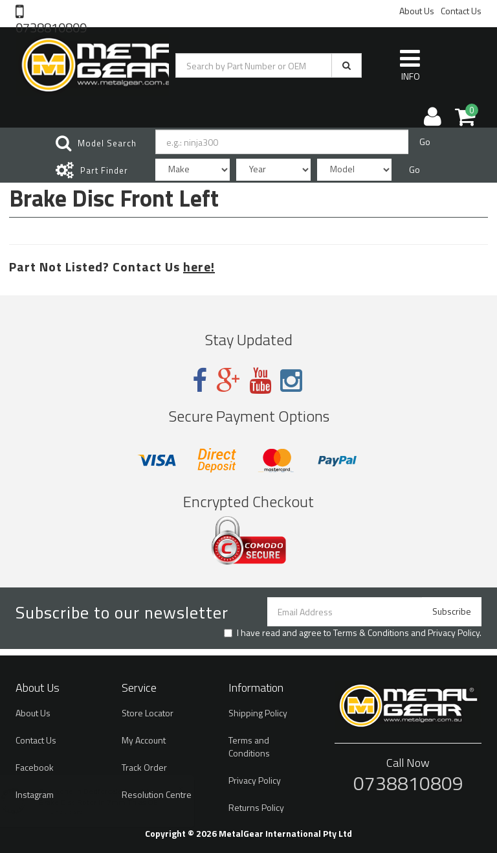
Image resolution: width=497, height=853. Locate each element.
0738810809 (51, 26)
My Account (144, 740)
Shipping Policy (257, 713)
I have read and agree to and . (352, 632)
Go (424, 141)
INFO (410, 65)
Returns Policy (256, 807)
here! (199, 266)
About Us (416, 10)
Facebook (35, 767)
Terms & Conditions (371, 632)
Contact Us (461, 10)
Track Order (144, 767)
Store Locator (147, 713)
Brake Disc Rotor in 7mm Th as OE (110, 802)
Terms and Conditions (249, 746)
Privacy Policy (454, 632)
